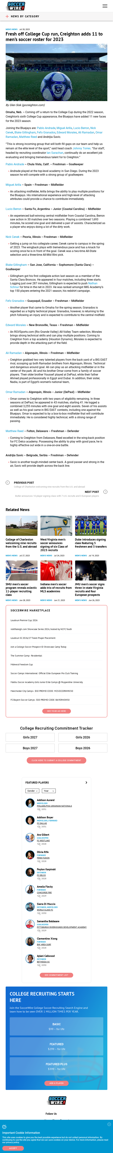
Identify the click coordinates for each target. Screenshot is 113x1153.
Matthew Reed (28, 137)
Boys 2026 (82, 748)
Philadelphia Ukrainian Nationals (54, 806)
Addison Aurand (45, 800)
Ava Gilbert (43, 834)
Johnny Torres (82, 148)
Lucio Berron (81, 128)
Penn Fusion (43, 858)
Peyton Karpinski (46, 869)
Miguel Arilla (64, 128)
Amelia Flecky (45, 886)
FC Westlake (43, 841)
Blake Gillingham (25, 132)
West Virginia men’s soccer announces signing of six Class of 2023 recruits (54, 545)
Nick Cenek (12, 237)
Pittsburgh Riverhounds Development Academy (62, 927)
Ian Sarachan (55, 152)
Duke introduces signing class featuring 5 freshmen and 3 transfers (91, 543)
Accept (13, 1148)
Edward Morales (67, 132)
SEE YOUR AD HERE (56, 711)
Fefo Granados (46, 132)
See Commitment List (56, 975)
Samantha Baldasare (48, 921)
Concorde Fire (44, 892)
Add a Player (56, 1083)
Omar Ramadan (15, 392)
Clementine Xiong (47, 938)
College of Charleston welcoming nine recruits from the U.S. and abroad (21, 543)
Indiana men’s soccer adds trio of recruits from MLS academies (56, 587)
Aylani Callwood (46, 956)
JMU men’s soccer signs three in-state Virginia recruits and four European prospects (90, 589)
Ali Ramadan (86, 132)
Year (46, 791)
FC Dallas (42, 823)
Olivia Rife (43, 852)
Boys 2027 (30, 748)
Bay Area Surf (44, 944)
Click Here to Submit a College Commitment (56, 760)
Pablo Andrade (46, 128)
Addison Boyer (45, 817)
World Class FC (45, 910)
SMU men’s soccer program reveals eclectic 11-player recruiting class (21, 589)
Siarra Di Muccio (46, 904)
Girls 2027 (30, 737)
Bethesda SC (43, 962)
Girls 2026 (83, 737)
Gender (31, 791)
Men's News (12, 29)
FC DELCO (41, 875)
